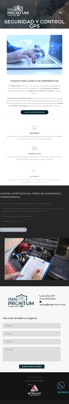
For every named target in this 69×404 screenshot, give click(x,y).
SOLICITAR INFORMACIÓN (35, 112)
